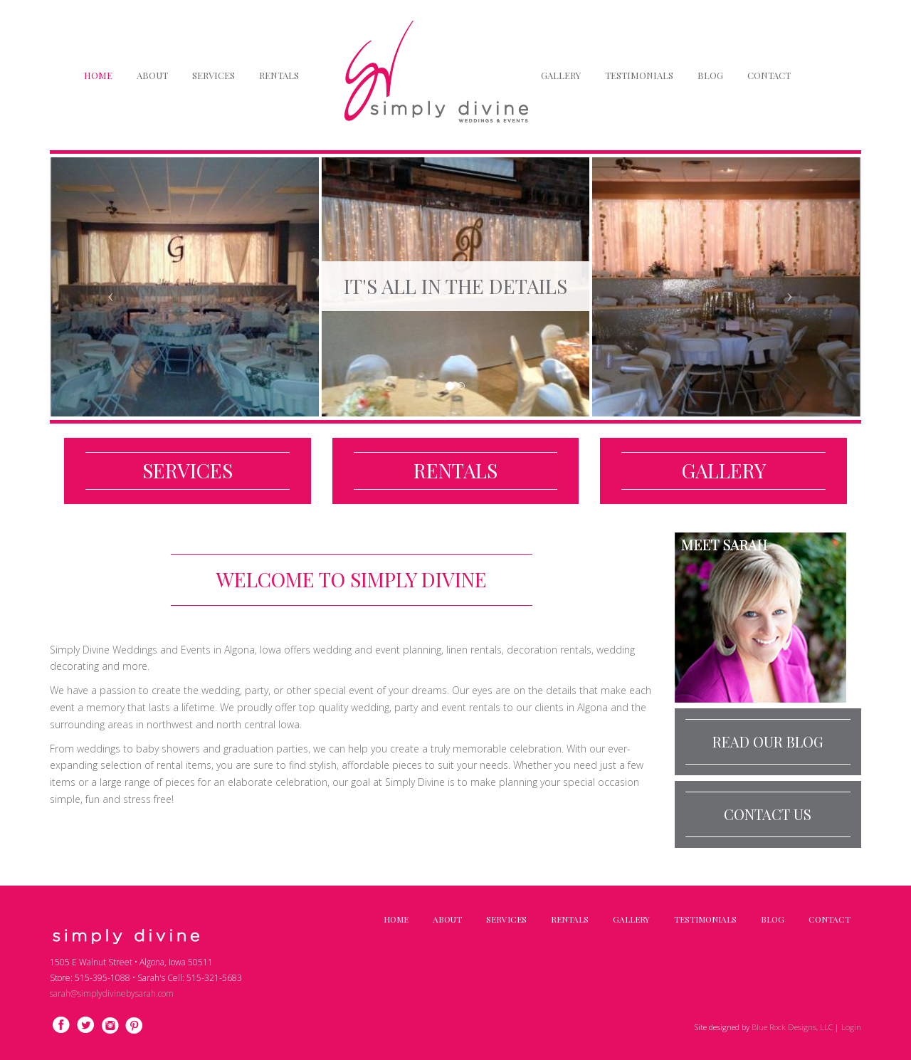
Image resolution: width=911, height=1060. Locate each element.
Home (98, 75)
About (152, 75)
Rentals (279, 75)
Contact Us (767, 814)
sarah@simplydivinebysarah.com (112, 993)
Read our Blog (767, 741)
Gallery (561, 75)
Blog (710, 75)
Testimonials (639, 75)
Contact (769, 75)
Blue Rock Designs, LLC (793, 1027)
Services (213, 75)
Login (851, 1027)
